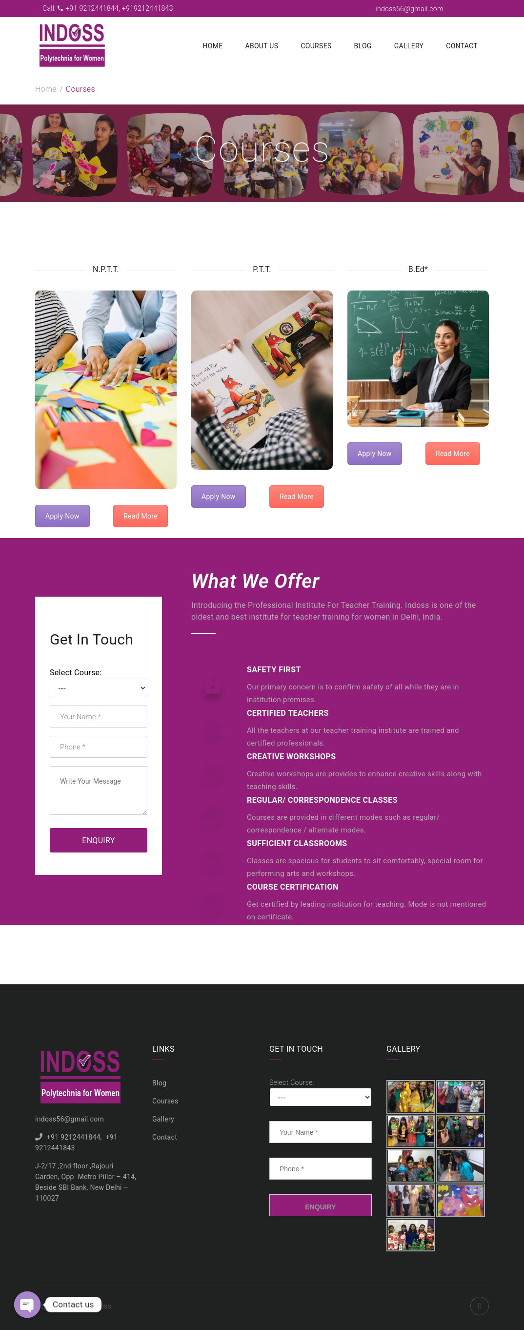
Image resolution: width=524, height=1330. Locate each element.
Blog (363, 46)
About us (261, 46)
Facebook (479, 1306)
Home (212, 46)
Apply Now (62, 516)
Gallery (409, 46)
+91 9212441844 (74, 1137)
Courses (316, 46)
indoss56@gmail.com (409, 9)
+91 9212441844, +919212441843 (115, 8)
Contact (462, 46)
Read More (140, 516)
